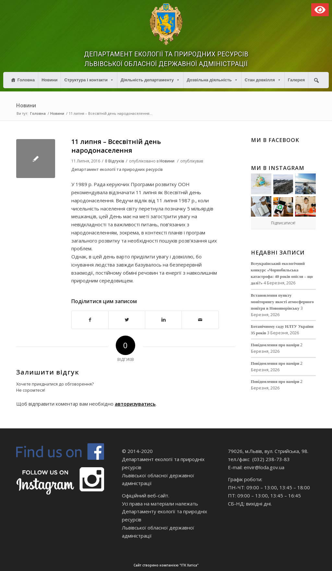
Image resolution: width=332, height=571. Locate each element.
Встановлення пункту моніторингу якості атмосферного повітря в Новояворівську (282, 302)
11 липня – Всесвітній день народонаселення (116, 146)
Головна (26, 79)
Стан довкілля (263, 79)
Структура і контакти (89, 79)
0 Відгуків (114, 161)
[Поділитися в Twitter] (127, 320)
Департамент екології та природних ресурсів (117, 169)
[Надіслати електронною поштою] (200, 320)
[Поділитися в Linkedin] (163, 320)
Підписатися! (283, 223)
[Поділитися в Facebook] (90, 320)
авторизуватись (135, 403)
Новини (49, 79)
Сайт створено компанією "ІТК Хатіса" (232, 565)
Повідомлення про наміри (275, 345)
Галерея (296, 79)
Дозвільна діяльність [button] (212, 79)
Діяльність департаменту (150, 79)
